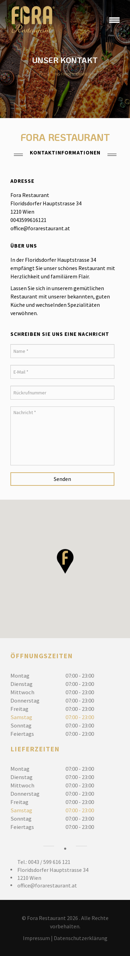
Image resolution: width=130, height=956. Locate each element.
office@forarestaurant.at (47, 885)
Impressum (36, 938)
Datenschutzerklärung (80, 938)
